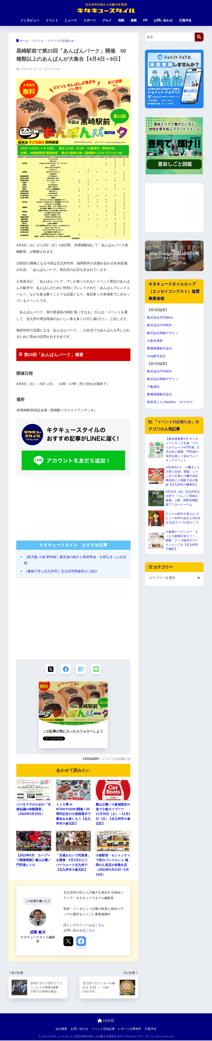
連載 (133, 20)
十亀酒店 (153, 387)
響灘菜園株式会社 (160, 348)
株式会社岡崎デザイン (163, 333)
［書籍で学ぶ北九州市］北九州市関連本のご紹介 (61, 571)
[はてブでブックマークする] (81, 669)
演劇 (121, 20)
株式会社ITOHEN (160, 325)
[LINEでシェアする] (97, 669)
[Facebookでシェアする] (65, 669)
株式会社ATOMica (160, 317)
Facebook (81, 948)
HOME (105, 1021)
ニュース (70, 20)
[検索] (199, 37)
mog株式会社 (157, 356)
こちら (99, 925)
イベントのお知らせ (116, 759)
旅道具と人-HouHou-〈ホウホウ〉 (172, 402)
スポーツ (89, 20)
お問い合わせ (163, 20)
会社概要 (61, 1029)
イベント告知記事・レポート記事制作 (116, 1029)
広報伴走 (185, 20)
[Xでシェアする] (49, 669)
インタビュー (29, 20)
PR (145, 20)
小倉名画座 (155, 341)
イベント (52, 20)
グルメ (107, 20)
